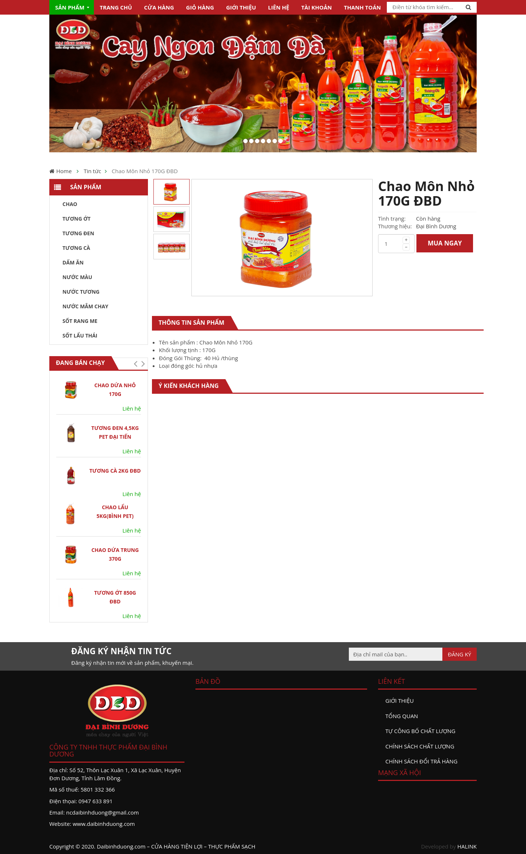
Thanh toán (362, 7)
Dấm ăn (73, 262)
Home (64, 171)
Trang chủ (116, 7)
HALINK (467, 846)
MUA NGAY (445, 243)
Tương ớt (76, 218)
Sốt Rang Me (80, 320)
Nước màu (77, 277)
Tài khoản (316, 7)
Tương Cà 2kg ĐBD (115, 470)
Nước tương (80, 291)
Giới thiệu (241, 7)
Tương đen (78, 233)
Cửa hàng (159, 7)
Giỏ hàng (200, 7)
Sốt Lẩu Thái (80, 335)
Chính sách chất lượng (419, 746)
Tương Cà (76, 247)
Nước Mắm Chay (85, 306)
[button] (135, 363)
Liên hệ (278, 7)
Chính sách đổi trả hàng (421, 761)
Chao (69, 204)
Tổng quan (401, 716)
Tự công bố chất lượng (420, 731)
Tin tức (92, 171)
